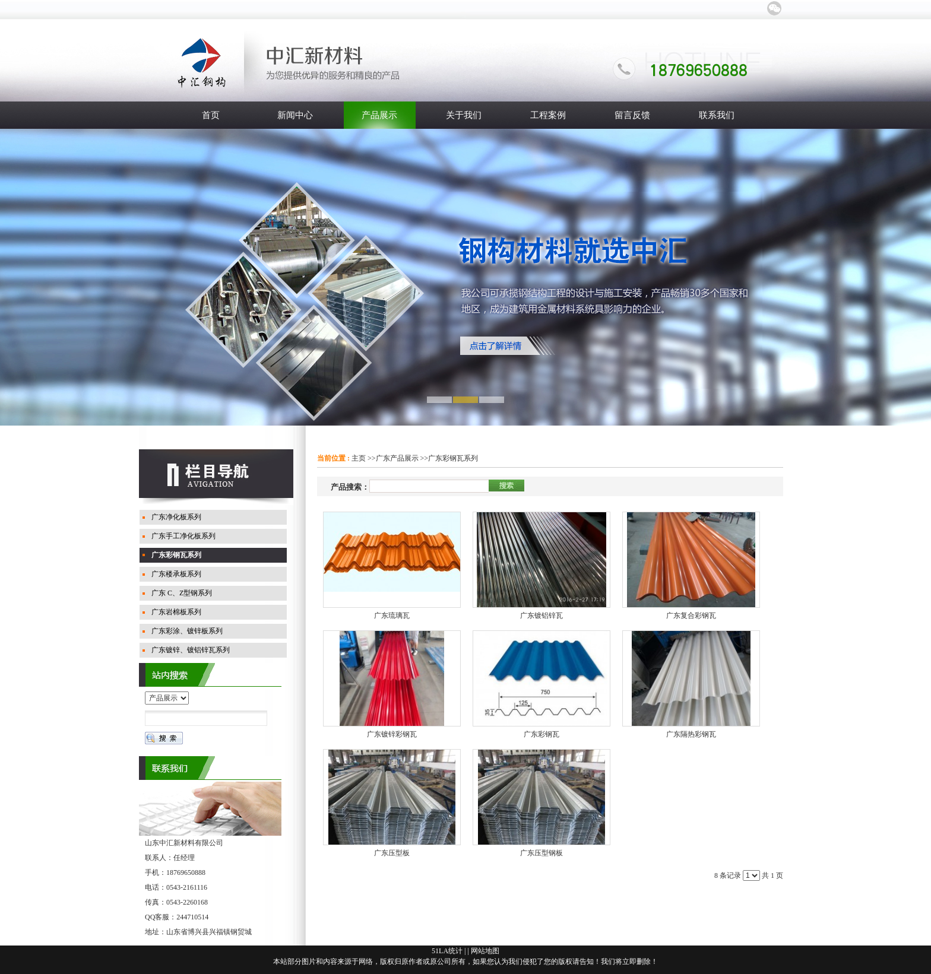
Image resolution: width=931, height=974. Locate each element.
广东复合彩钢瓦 (691, 615)
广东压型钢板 (541, 853)
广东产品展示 (397, 458)
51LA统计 (447, 951)
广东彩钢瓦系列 (453, 458)
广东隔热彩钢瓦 (691, 734)
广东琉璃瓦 (392, 615)
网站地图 (485, 951)
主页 (359, 458)
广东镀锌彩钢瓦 (392, 734)
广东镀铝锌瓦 (541, 615)
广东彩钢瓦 (541, 734)
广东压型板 (392, 853)
